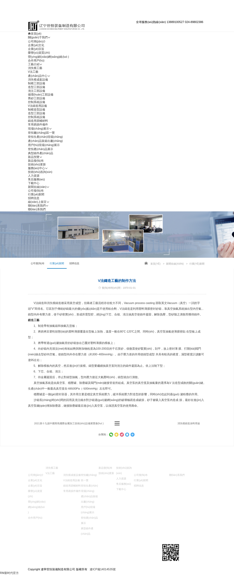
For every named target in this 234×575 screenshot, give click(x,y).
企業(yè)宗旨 (36, 48)
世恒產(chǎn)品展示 (40, 149)
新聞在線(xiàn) (175, 271)
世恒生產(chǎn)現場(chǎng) (45, 136)
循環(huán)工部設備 (40, 94)
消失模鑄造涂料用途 (189, 431)
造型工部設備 (36, 87)
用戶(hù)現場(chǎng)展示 (44, 145)
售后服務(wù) (36, 179)
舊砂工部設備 (36, 98)
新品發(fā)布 (36, 160)
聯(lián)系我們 (37, 209)
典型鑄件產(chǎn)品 (40, 153)
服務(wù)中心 (124, 553)
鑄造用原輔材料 (38, 120)
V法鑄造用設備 (37, 105)
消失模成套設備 (38, 79)
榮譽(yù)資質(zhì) (39, 52)
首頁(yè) (155, 271)
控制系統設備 (36, 102)
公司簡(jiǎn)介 (37, 41)
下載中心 (33, 183)
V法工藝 (33, 71)
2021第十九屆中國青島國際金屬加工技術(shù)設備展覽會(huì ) (69, 431)
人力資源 (33, 175)
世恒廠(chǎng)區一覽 (41, 132)
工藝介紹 (51, 553)
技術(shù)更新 (37, 164)
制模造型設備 (36, 109)
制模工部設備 (36, 83)
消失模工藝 (35, 68)
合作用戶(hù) (36, 60)
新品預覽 (104, 553)
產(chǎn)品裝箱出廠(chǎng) (45, 140)
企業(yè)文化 (36, 45)
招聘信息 (33, 198)
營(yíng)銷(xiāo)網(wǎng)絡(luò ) (48, 56)
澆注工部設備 (36, 90)
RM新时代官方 (9, 572)
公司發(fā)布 (36, 190)
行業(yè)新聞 (36, 194)
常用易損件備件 (38, 124)
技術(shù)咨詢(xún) (40, 171)
